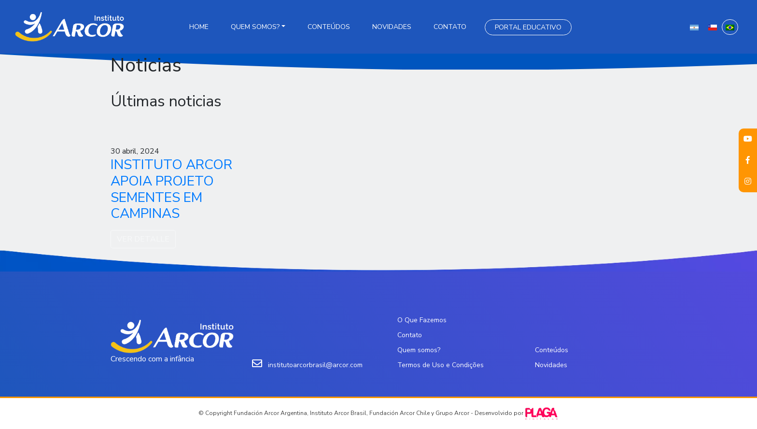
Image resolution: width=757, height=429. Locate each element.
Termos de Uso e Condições (440, 365)
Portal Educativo (528, 27)
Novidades (391, 26)
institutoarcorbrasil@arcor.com (315, 365)
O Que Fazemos (422, 320)
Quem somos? (255, 26)
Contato (450, 26)
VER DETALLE (143, 239)
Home (199, 26)
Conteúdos (329, 26)
